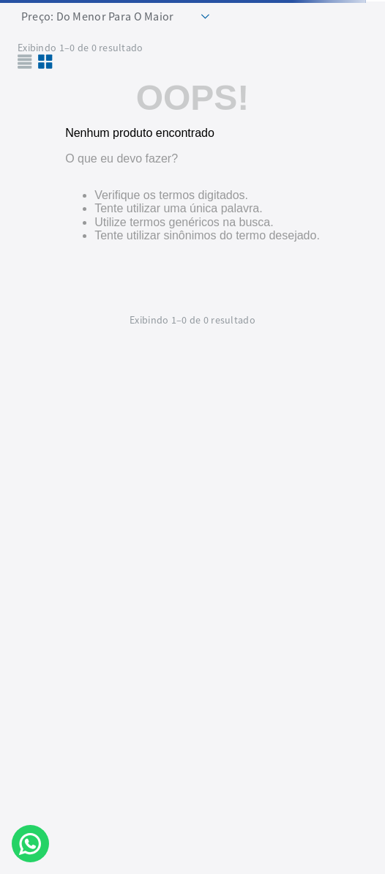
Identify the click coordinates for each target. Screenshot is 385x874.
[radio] (45, 61)
